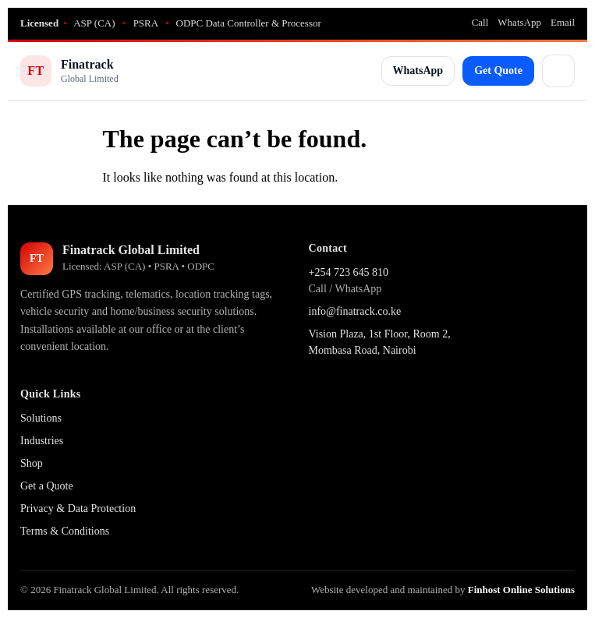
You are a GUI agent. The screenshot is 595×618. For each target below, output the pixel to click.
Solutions (41, 418)
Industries (41, 441)
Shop (31, 463)
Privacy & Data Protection (78, 508)
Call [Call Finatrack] (480, 22)
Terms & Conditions (64, 531)
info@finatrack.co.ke (355, 311)
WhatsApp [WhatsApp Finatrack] (519, 22)
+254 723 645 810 (348, 272)
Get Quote (498, 70)
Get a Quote (46, 486)
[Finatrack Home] (69, 71)
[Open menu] (558, 71)
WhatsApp (418, 70)
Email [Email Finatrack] (563, 22)
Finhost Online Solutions (521, 589)
